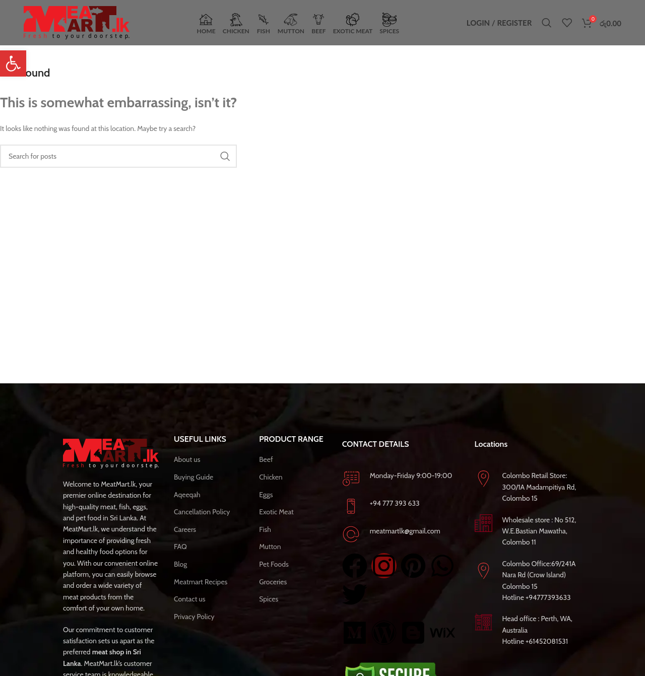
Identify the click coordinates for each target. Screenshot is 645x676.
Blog (180, 564)
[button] (13, 63)
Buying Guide (193, 477)
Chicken (271, 477)
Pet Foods (274, 564)
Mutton (270, 546)
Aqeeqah (187, 494)
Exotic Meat (276, 511)
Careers (185, 529)
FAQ (180, 546)
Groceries (273, 581)
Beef (266, 459)
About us (187, 459)
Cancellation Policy (202, 511)
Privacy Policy (194, 616)
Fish (265, 529)
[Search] (547, 23)
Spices (268, 598)
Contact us (190, 598)
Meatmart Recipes (200, 581)
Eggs (266, 494)
